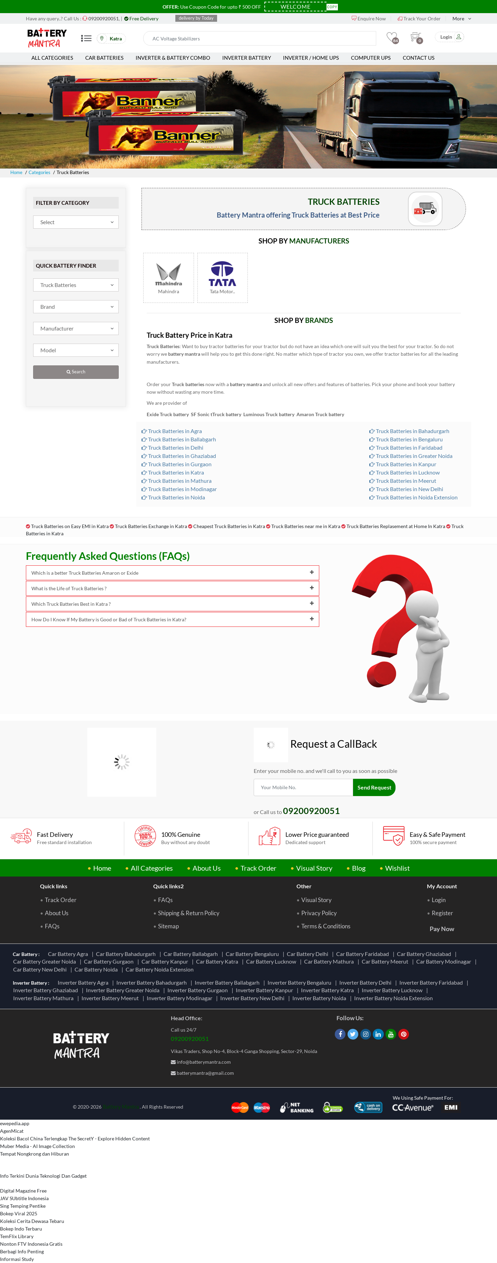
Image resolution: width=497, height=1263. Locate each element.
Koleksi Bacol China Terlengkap (33, 1138)
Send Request (375, 787)
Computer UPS (371, 58)
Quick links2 (168, 886)
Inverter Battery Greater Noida (124, 990)
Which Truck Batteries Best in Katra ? (172, 604)
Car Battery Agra (69, 953)
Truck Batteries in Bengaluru (406, 439)
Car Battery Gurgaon (110, 961)
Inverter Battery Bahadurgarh (152, 982)
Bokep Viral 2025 (18, 1213)
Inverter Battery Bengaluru (300, 982)
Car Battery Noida (97, 969)
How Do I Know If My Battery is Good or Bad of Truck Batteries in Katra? (172, 619)
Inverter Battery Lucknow (393, 990)
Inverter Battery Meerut (111, 998)
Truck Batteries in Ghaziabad (179, 455)
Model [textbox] (48, 350)
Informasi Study (17, 1259)
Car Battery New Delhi (41, 969)
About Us (207, 868)
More (458, 18)
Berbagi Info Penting (22, 1251)
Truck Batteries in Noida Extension (413, 497)
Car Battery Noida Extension (161, 969)
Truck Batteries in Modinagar (179, 489)
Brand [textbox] (47, 306)
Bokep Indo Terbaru (21, 1229)
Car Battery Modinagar (444, 961)
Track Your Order (419, 18)
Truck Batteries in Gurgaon (177, 464)
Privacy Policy (319, 913)
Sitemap (168, 926)
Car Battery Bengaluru (253, 953)
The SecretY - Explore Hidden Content (109, 1138)
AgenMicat (11, 1131)
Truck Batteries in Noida (173, 497)
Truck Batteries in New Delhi (406, 489)
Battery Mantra (121, 1106)
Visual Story (314, 868)
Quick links (53, 886)
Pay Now (442, 928)
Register (442, 913)
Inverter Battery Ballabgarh (228, 982)
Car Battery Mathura (330, 961)
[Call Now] (103, 18)
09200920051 (190, 1038)
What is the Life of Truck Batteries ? (172, 588)
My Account (442, 886)
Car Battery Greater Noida (45, 961)
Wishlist (397, 868)
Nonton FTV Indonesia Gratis (31, 1244)
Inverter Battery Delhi (366, 982)
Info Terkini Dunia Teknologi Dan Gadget (43, 1176)
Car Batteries (104, 58)
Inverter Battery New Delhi (253, 998)
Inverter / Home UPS (311, 58)
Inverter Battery (246, 58)
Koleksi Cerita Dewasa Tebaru (32, 1221)
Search (76, 371)
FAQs (52, 926)
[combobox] (76, 222)
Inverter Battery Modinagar (180, 998)
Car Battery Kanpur (166, 961)
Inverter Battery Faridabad (432, 982)
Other (304, 886)
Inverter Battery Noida (320, 998)
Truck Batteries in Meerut (402, 480)
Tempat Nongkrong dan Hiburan (34, 1154)
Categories (41, 172)
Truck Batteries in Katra (173, 472)
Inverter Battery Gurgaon (198, 990)
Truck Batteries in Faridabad (405, 447)
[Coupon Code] (295, 6)
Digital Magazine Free (23, 1191)
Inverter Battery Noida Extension (394, 998)
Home (16, 172)
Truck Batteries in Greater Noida (410, 455)
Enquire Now (369, 18)
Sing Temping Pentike (23, 1206)
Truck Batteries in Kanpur (402, 464)
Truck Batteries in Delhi (172, 447)
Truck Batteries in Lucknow (404, 472)
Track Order (258, 868)
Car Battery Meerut (386, 961)
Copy (332, 6)
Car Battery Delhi (308, 953)
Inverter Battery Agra (84, 982)
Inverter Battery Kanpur (265, 990)
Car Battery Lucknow (272, 961)
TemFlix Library (16, 1236)
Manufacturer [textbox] (57, 328)
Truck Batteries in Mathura (177, 480)
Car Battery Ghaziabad (425, 953)
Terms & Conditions (325, 926)
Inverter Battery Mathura (44, 998)
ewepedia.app (14, 1123)
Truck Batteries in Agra (172, 431)
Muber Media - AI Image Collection (37, 1146)
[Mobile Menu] (86, 41)
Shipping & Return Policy (189, 913)
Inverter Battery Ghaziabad (46, 990)
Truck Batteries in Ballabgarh (179, 439)
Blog (359, 868)
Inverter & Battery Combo (173, 58)
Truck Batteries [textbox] (58, 284)
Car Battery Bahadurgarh (127, 953)
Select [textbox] (47, 222)
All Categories (52, 58)
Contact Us (419, 58)
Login (439, 900)
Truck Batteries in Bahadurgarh (409, 431)
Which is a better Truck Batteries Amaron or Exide (172, 573)
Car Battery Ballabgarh (192, 953)
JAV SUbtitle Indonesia (24, 1198)
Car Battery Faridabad (363, 953)
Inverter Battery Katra (328, 990)
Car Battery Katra (218, 961)
